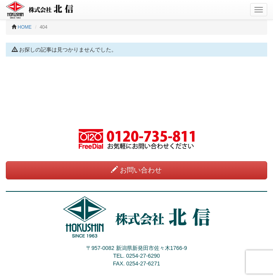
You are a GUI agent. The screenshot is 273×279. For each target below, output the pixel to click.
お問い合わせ (136, 170)
